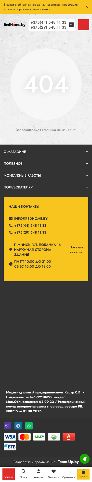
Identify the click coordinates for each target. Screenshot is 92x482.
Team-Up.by (68, 461)
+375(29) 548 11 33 (48, 27)
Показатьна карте (76, 250)
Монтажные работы (46, 175)
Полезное (46, 163)
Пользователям (46, 187)
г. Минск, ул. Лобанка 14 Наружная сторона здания (37, 249)
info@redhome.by (31, 218)
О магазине (46, 151)
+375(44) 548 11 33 (48, 22)
